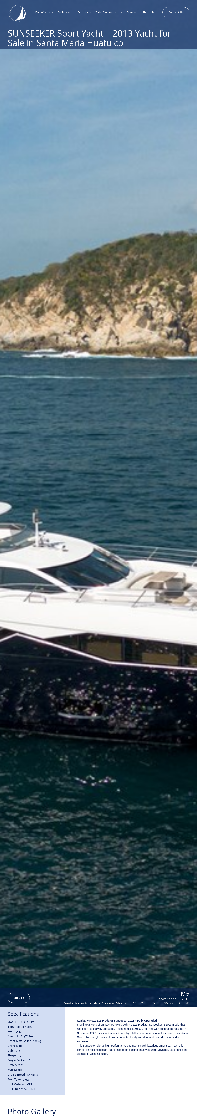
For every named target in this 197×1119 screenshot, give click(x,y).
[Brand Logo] (17, 12)
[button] (45, 12)
